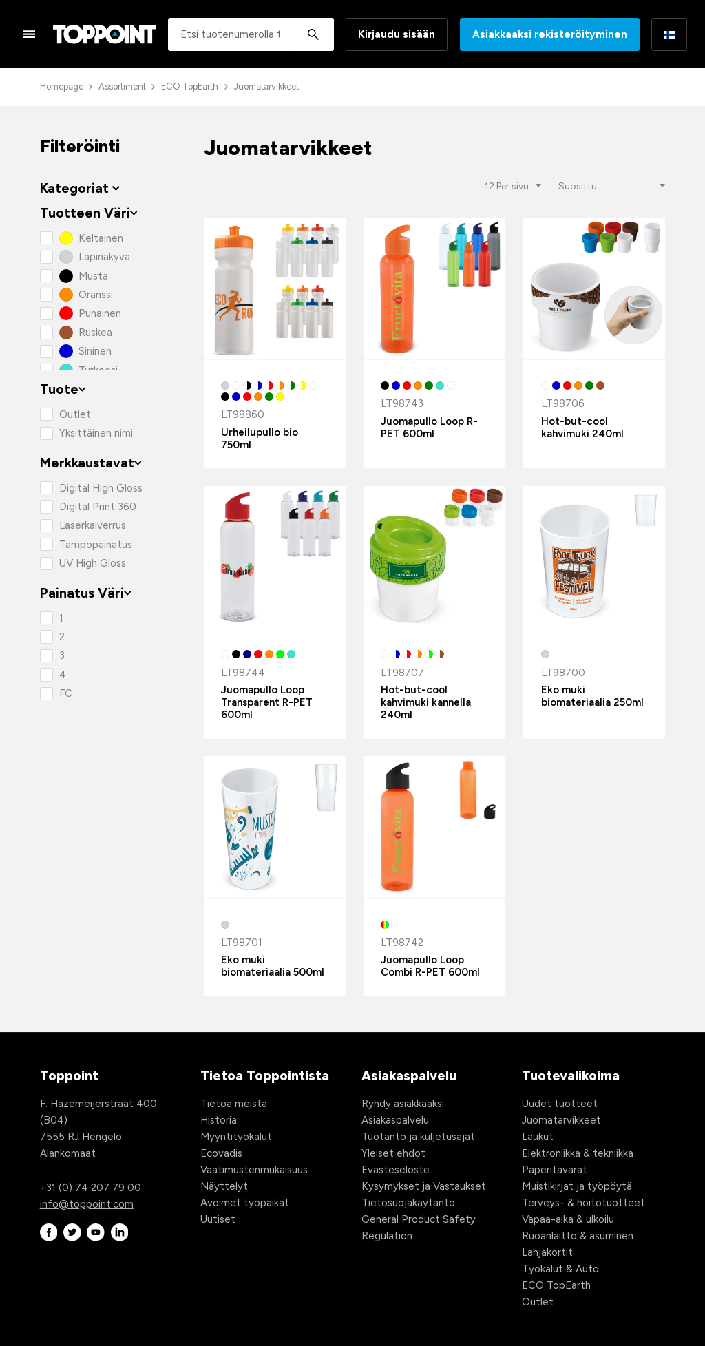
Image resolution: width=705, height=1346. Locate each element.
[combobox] (251, 34)
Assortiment (122, 86)
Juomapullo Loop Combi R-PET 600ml (430, 966)
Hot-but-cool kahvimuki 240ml (582, 427)
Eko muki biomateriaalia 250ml (592, 696)
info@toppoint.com (87, 1204)
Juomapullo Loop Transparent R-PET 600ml (267, 702)
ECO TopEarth (189, 86)
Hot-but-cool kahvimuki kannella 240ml (426, 702)
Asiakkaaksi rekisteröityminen (549, 34)
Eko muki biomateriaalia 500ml (272, 966)
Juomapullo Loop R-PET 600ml (429, 427)
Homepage (61, 86)
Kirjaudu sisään (396, 34)
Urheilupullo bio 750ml (259, 438)
